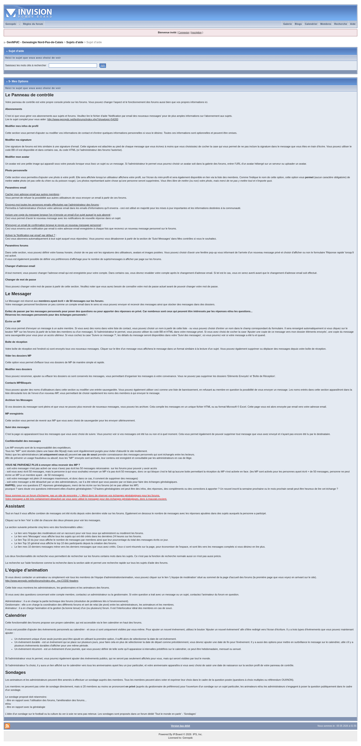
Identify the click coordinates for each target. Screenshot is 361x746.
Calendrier (311, 24)
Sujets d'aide (74, 42)
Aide (353, 24)
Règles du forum (33, 24)
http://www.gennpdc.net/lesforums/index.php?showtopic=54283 (82, 119)
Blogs (298, 24)
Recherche (340, 24)
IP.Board (177, 734)
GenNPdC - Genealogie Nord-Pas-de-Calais (35, 42)
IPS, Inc (197, 734)
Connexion (183, 32)
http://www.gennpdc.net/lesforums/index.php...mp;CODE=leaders (42, 580)
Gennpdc (11, 24)
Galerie (287, 24)
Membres (325, 24)
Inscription (196, 32)
